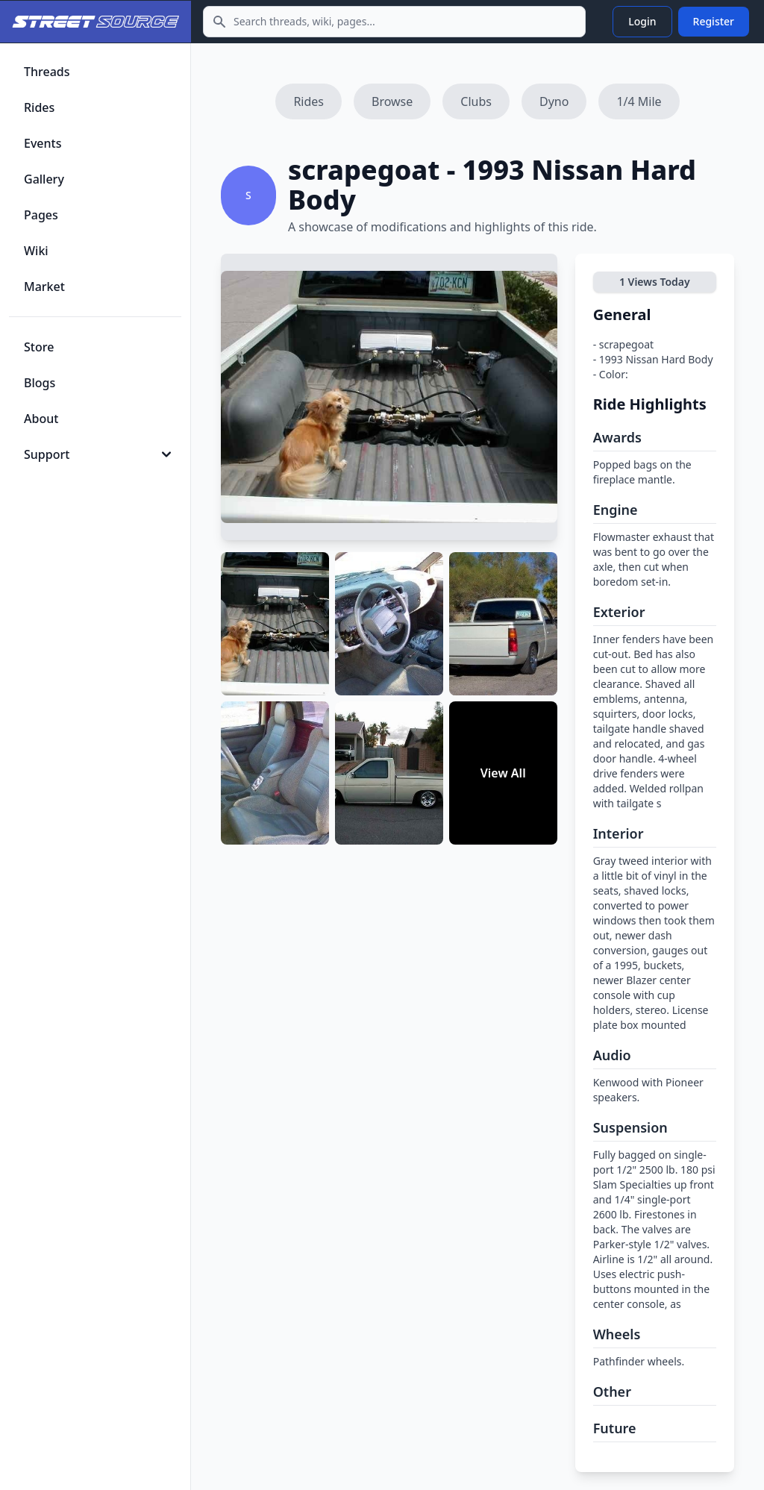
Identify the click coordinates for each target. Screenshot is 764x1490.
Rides (308, 101)
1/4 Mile (638, 101)
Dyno (554, 101)
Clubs (476, 101)
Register (713, 21)
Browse (392, 101)
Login (642, 21)
